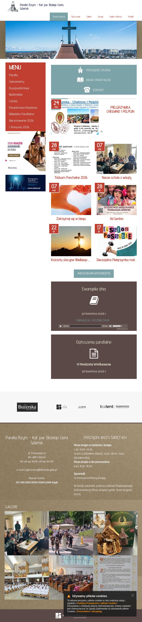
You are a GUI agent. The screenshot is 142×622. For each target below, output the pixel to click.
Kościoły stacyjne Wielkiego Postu (73, 260)
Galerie (89, 16)
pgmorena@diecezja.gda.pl (41, 469)
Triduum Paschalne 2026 (71, 178)
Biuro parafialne (94, 79)
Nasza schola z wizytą (116, 178)
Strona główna (59, 16)
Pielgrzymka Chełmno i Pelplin (120, 109)
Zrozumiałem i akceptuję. (89, 611)
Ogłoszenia (75, 16)
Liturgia (100, 16)
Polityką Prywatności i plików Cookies (97, 603)
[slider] (85, 326)
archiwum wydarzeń (93, 273)
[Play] (60, 326)
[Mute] (110, 326)
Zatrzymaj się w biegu (71, 219)
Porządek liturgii (93, 70)
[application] (93, 326)
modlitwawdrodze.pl (122, 329)
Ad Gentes (116, 219)
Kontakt (131, 16)
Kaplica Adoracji (116, 16)
